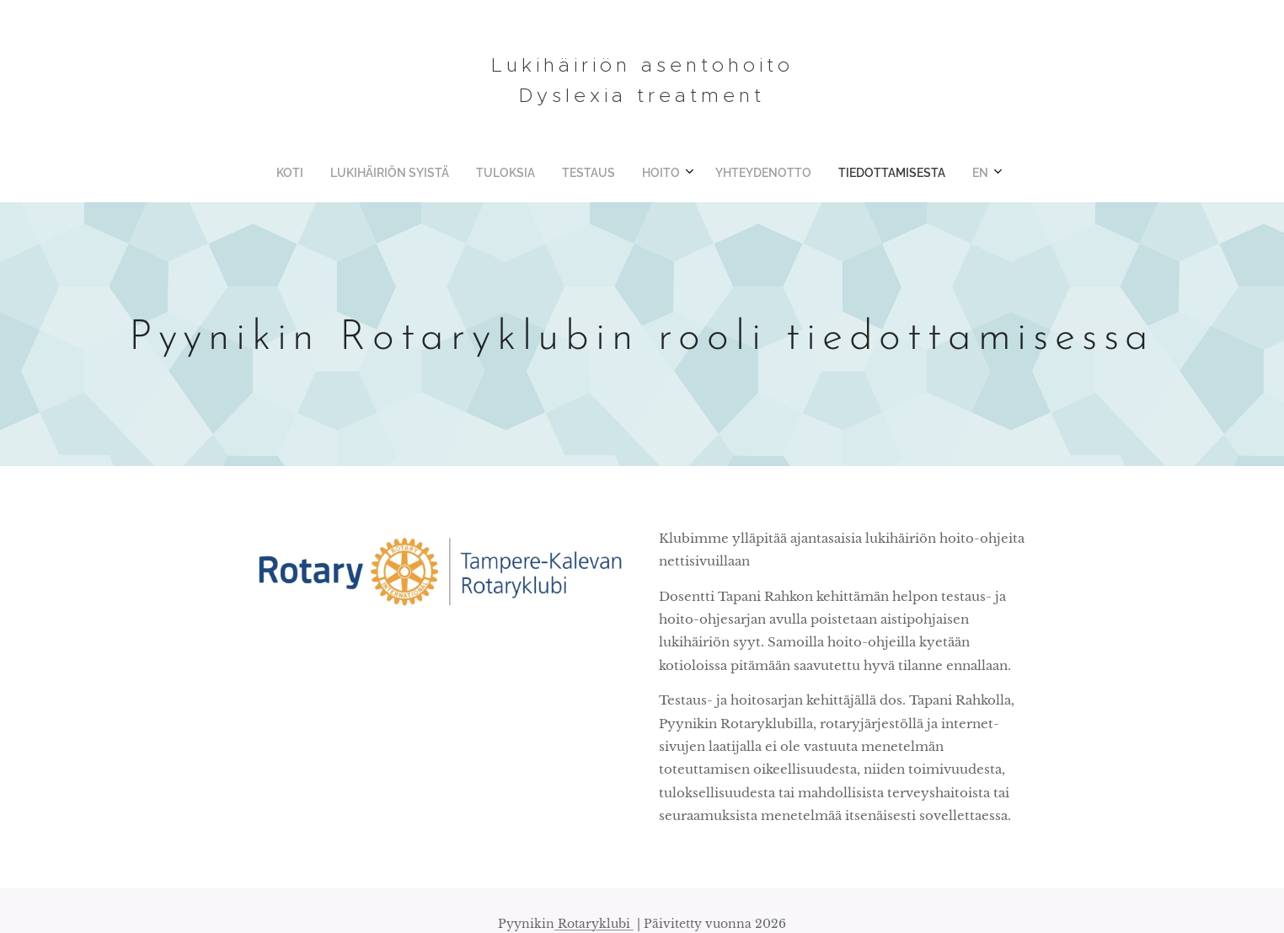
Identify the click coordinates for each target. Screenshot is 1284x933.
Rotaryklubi (594, 923)
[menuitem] (541, 173)
